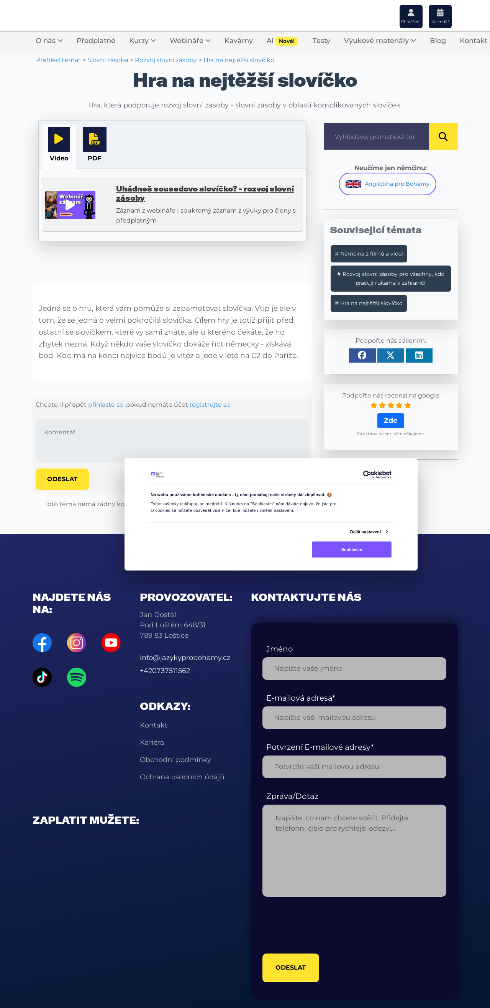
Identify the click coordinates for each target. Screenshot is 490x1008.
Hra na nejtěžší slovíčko (238, 60)
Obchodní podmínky (175, 760)
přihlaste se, (106, 404)
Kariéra (152, 742)
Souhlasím (351, 549)
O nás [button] (49, 40)
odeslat (291, 968)
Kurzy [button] (142, 40)
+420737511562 (165, 671)
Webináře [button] (190, 40)
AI (282, 41)
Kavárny (239, 40)
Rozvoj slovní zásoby (166, 60)
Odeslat (62, 479)
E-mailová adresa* (300, 698)
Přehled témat (58, 60)
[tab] (59, 146)
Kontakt (153, 725)
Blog (438, 40)
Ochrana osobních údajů (182, 777)
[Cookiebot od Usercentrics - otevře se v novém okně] (367, 474)
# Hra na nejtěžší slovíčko (369, 303)
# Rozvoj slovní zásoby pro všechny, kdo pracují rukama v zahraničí (390, 278)
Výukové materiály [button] (380, 40)
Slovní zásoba (107, 60)
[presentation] (320, 925)
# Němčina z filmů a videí (369, 253)
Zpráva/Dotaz (292, 796)
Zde (390, 420)
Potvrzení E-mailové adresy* (320, 747)
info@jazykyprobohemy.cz (185, 657)
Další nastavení (365, 531)
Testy (321, 40)
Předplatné (96, 40)
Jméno (279, 648)
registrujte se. (210, 404)
